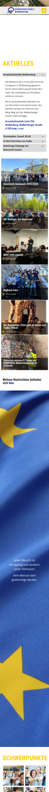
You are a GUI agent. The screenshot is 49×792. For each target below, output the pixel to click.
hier (11, 383)
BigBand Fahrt (11, 290)
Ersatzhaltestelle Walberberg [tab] (19, 74)
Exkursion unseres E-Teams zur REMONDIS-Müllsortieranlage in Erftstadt (20, 363)
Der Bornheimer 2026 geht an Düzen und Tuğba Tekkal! (25, 326)
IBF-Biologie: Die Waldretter (18, 219)
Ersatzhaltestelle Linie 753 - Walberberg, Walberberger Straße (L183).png (23, 125)
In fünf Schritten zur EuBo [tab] (17, 141)
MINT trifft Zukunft (13, 254)
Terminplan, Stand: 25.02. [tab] (17, 136)
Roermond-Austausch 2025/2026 (21, 184)
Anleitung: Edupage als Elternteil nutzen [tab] (15, 147)
